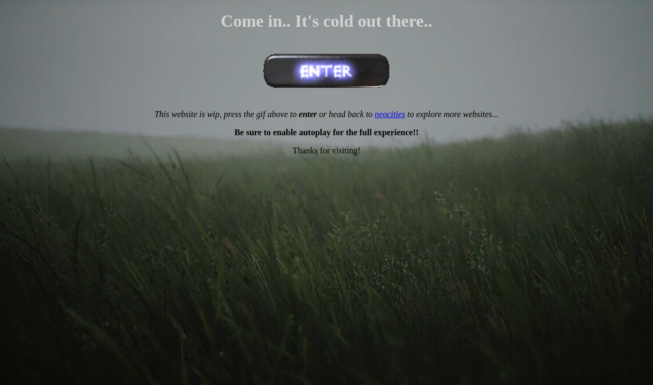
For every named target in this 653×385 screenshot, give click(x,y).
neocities (390, 114)
